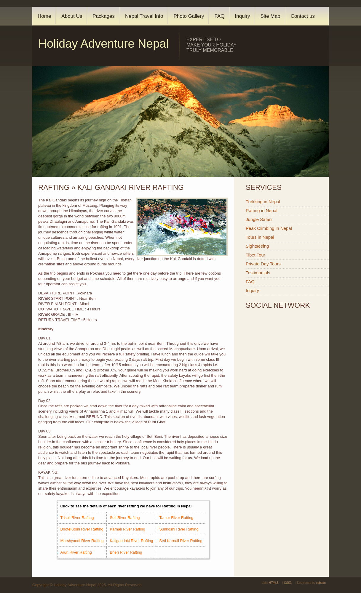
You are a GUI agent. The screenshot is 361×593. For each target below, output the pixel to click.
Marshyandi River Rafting (82, 540)
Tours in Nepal (260, 237)
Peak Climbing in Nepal (269, 228)
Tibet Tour (255, 254)
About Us (71, 16)
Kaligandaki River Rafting (131, 540)
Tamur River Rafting (176, 517)
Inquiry (242, 16)
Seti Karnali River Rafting (180, 540)
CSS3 (288, 582)
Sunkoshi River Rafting (178, 529)
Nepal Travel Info (144, 16)
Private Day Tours (263, 263)
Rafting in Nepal (261, 210)
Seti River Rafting (125, 517)
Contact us (303, 16)
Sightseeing (257, 246)
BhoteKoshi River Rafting (81, 529)
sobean (321, 582)
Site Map (270, 16)
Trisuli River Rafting (77, 517)
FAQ (219, 16)
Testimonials (258, 272)
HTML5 (274, 582)
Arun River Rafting (76, 552)
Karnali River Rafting (127, 529)
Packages (103, 16)
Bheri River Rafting (126, 552)
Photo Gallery (188, 16)
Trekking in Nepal (263, 201)
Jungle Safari (259, 219)
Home (44, 16)
